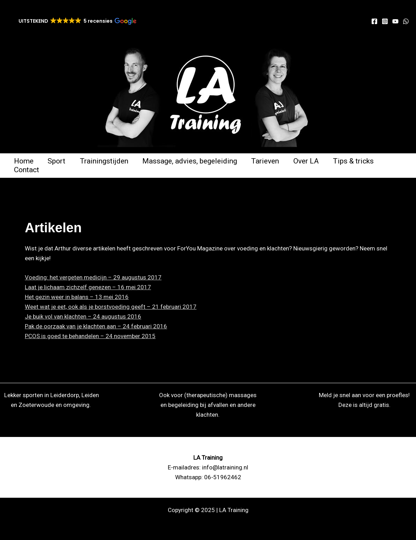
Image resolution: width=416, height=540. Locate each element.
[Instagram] (385, 21)
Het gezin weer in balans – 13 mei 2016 (77, 296)
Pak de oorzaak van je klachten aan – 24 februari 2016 (96, 326)
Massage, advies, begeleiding (191, 161)
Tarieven (268, 161)
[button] (76, 20)
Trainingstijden (105, 161)
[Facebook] (374, 21)
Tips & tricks (357, 161)
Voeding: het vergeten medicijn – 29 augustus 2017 (93, 277)
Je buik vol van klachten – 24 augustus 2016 (83, 316)
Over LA (309, 161)
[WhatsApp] (406, 21)
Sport (57, 161)
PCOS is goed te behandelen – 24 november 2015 (90, 336)
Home (24, 161)
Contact (27, 170)
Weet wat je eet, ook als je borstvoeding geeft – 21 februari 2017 (110, 306)
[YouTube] (395, 21)
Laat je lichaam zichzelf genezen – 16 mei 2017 (88, 287)
